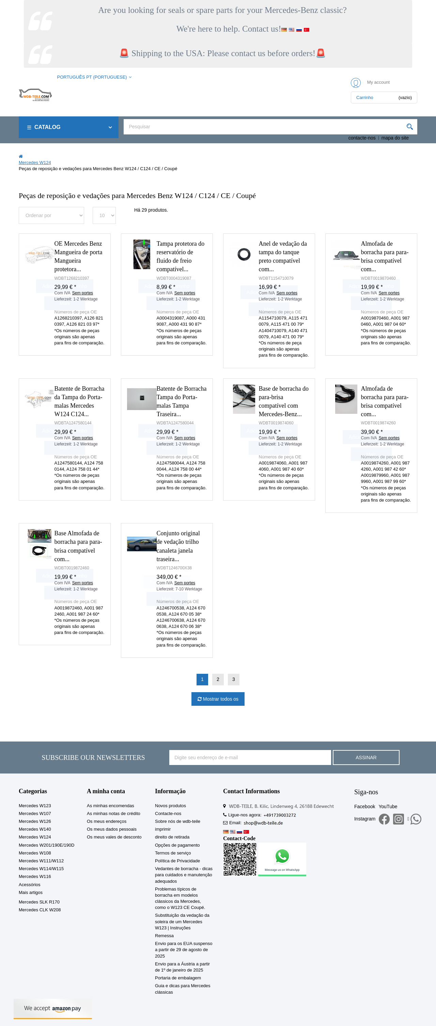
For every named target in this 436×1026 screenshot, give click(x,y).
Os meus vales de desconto (114, 837)
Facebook (364, 806)
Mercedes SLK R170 (39, 902)
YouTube (387, 806)
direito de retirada (172, 837)
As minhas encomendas (110, 805)
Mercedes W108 (35, 853)
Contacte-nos (168, 813)
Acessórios (30, 884)
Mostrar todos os (220, 699)
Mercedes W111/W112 (41, 860)
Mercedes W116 (35, 876)
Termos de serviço (173, 853)
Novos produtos (170, 805)
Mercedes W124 (35, 837)
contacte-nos (362, 138)
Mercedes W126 (35, 821)
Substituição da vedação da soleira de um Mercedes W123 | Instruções (182, 921)
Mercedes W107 (35, 813)
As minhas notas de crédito (113, 813)
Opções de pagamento (177, 845)
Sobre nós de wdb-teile (177, 821)
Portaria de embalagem (178, 977)
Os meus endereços (106, 821)
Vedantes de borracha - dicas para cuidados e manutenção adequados (184, 874)
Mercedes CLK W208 (40, 909)
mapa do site (395, 138)
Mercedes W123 (35, 805)
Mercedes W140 (35, 829)
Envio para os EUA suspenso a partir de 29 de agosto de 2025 (183, 949)
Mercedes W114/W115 (41, 868)
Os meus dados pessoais (112, 829)
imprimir (163, 829)
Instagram (364, 818)
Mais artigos (31, 892)
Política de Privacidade (177, 860)
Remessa (164, 935)
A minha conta (106, 791)
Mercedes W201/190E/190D (46, 845)
